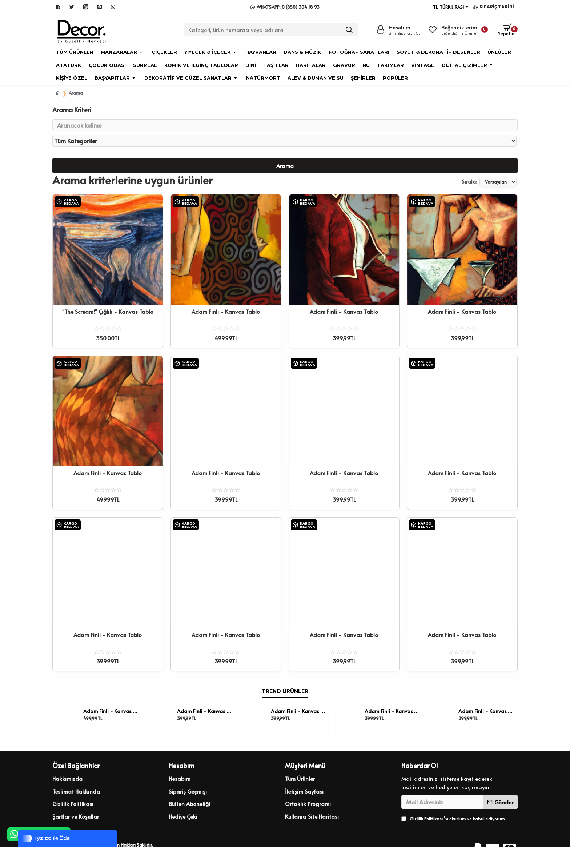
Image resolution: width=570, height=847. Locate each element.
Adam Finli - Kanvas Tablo (226, 297)
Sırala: (451, 167)
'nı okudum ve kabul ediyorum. (453, 805)
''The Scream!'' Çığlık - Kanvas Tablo (107, 297)
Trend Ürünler (285, 677)
